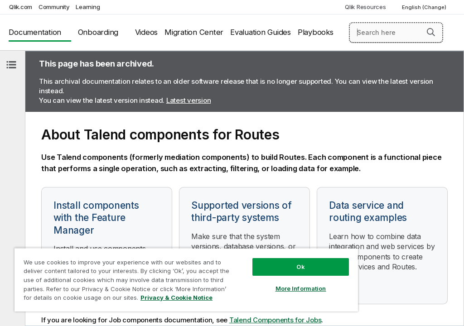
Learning (88, 6)
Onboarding (98, 32)
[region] (186, 280)
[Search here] (396, 32)
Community (54, 6)
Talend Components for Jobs (275, 320)
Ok (300, 266)
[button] (431, 32)
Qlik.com (20, 6)
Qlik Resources (365, 6)
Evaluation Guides (260, 32)
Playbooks (316, 32)
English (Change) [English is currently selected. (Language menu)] (425, 7)
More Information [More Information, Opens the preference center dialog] (301, 288)
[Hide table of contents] (11, 65)
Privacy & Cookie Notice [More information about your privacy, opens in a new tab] (176, 297)
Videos (146, 32)
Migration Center (193, 32)
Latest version (188, 100)
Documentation (35, 32)
